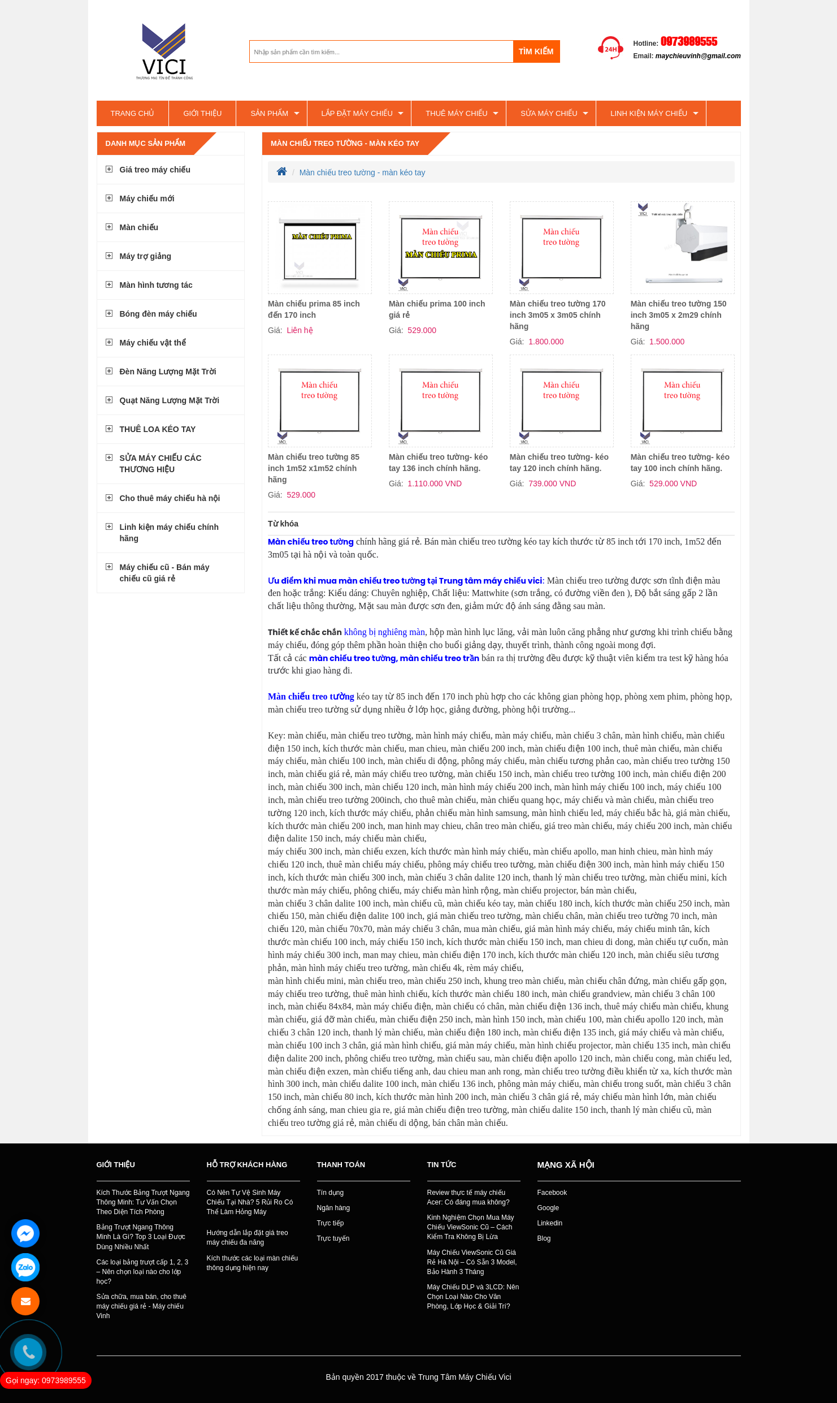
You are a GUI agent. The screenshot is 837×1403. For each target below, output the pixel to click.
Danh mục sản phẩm (146, 143)
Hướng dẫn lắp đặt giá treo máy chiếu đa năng (247, 1237)
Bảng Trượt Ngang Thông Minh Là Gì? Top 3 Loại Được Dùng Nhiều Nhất (141, 1236)
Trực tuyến (333, 1238)
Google (548, 1208)
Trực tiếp (330, 1223)
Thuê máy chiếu (456, 113)
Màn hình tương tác (156, 285)
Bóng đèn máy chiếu (158, 313)
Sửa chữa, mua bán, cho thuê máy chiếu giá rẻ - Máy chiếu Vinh (142, 1306)
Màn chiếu (139, 227)
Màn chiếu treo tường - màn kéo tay (345, 143)
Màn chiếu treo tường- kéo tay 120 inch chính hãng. (559, 462)
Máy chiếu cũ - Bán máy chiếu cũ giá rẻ (165, 573)
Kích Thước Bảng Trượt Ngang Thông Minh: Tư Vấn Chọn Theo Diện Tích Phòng (143, 1202)
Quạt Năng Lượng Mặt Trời (170, 400)
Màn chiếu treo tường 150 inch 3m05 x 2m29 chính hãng (679, 315)
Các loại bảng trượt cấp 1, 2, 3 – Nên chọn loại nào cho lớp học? (143, 1271)
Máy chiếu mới (147, 198)
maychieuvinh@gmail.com (698, 56)
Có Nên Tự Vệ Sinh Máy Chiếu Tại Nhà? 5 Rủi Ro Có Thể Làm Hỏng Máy (250, 1202)
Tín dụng (330, 1193)
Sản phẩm (269, 113)
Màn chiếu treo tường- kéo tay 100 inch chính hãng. (680, 462)
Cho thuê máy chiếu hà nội (170, 498)
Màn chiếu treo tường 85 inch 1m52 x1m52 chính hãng (313, 468)
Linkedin (550, 1223)
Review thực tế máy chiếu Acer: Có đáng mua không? (468, 1197)
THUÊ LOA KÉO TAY (158, 429)
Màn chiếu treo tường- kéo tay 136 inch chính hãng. (438, 462)
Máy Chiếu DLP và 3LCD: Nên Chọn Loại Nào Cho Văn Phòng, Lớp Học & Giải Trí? (473, 1296)
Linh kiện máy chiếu (648, 113)
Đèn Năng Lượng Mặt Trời (168, 371)
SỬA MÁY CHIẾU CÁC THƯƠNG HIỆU (161, 464)
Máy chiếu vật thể (153, 342)
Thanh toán (341, 1164)
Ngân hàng (333, 1208)
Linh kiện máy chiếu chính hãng (169, 533)
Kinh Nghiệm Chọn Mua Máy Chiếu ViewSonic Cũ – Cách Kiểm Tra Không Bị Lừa (470, 1227)
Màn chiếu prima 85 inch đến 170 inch (314, 309)
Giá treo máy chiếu (155, 169)
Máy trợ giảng (146, 256)
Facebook (552, 1193)
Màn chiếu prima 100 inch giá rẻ (437, 309)
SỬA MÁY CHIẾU (549, 113)
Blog (544, 1238)
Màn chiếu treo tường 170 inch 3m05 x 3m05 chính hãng (558, 315)
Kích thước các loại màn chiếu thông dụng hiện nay (252, 1263)
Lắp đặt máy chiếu (357, 113)
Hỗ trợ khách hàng (247, 1164)
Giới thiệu (202, 113)
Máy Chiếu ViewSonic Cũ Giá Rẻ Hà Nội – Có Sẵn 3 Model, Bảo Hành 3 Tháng (472, 1262)
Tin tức (442, 1164)
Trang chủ (133, 113)
